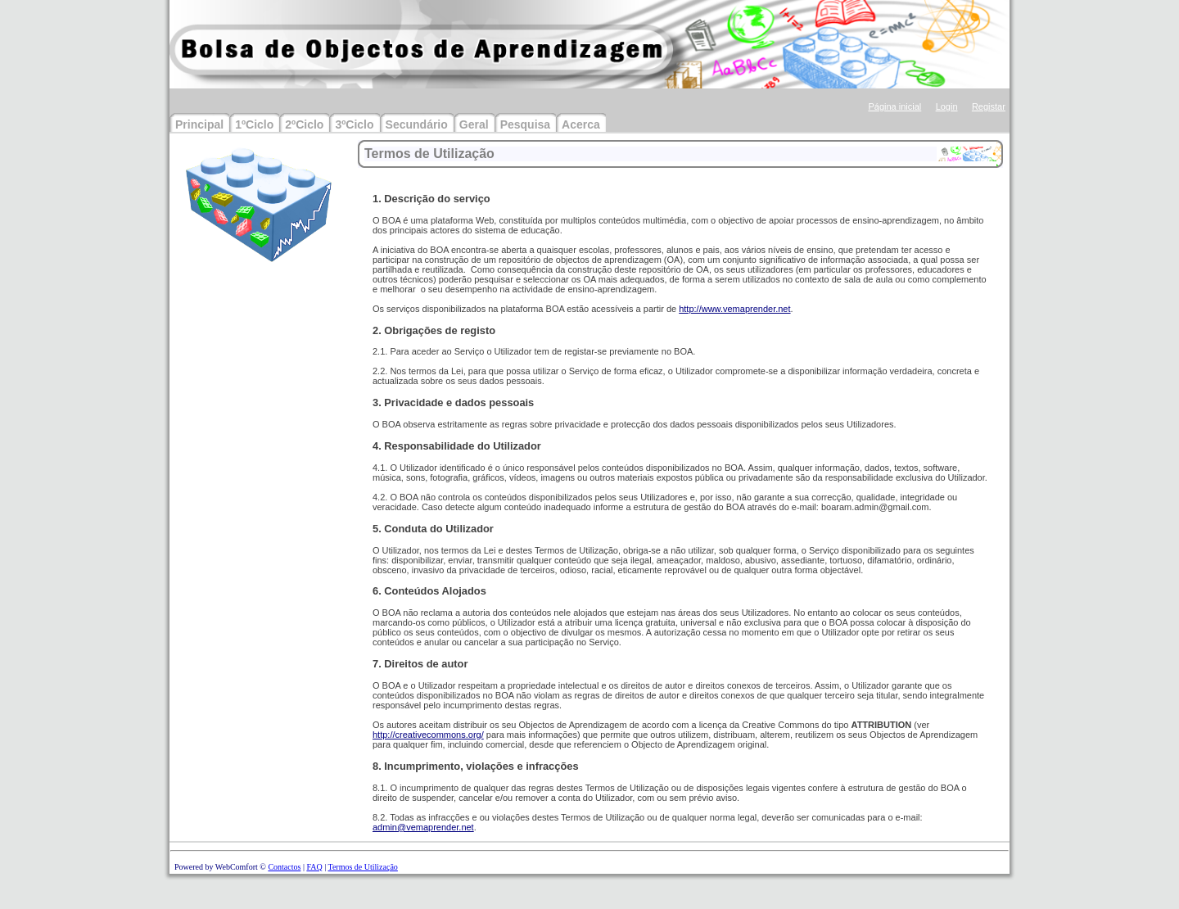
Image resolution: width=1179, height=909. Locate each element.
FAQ (314, 866)
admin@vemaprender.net (423, 827)
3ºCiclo (354, 124)
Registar (988, 106)
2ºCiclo (304, 124)
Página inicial (894, 106)
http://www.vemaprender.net (734, 309)
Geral (474, 124)
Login (947, 106)
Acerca (581, 124)
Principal (199, 124)
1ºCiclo (254, 124)
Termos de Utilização (362, 866)
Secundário (417, 124)
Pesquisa (525, 124)
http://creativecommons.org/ (428, 734)
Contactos (284, 866)
